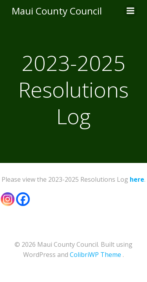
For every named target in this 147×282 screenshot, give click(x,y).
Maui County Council (57, 10)
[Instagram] (8, 199)
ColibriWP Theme (95, 254)
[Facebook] (23, 199)
